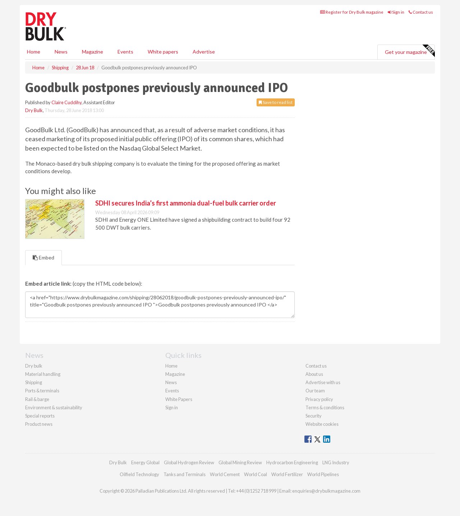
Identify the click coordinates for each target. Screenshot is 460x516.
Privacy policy (319, 399)
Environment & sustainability (53, 407)
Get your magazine (409, 51)
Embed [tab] (43, 257)
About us (314, 374)
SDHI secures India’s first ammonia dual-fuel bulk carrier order (185, 203)
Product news (38, 424)
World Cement (225, 474)
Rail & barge (37, 399)
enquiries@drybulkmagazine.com (326, 491)
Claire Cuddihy (66, 102)
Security (313, 416)
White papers (163, 52)
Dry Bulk (34, 110)
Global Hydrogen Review (189, 462)
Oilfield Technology (139, 474)
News (171, 382)
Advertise (204, 52)
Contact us (421, 12)
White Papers (178, 399)
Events (125, 52)
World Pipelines (323, 474)
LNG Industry (335, 462)
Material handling (42, 374)
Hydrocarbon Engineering (292, 462)
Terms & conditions (324, 407)
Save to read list (276, 102)
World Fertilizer (287, 474)
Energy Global (145, 462)
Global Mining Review (240, 462)
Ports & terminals (42, 390)
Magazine (92, 52)
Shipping (33, 382)
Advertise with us (322, 382)
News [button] (61, 52)
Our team (315, 390)
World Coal (255, 474)
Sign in (396, 12)
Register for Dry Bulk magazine (351, 12)
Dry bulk (33, 366)
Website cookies (322, 424)
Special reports (40, 416)
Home (33, 52)
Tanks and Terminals (185, 474)
